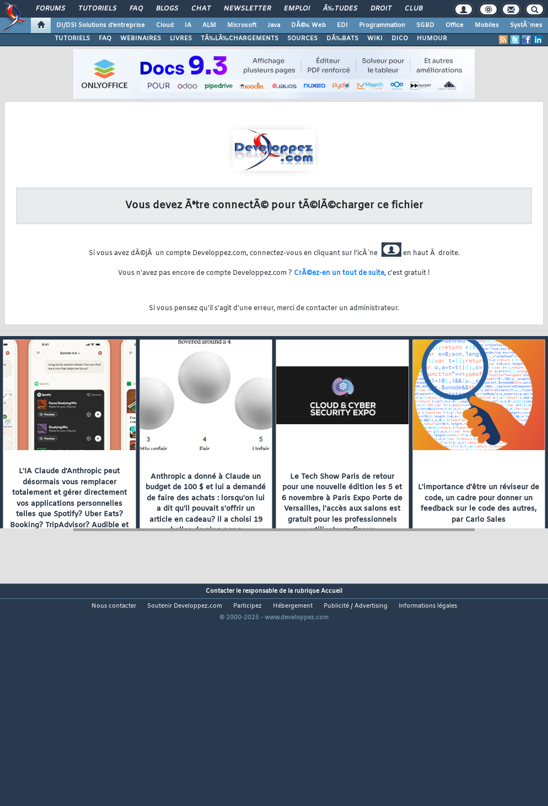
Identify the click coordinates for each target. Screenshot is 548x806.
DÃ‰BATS (342, 38)
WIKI (375, 38)
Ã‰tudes (340, 8)
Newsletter (247, 8)
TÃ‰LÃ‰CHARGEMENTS (239, 38)
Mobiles (487, 25)
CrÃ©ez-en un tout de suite (339, 273)
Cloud (165, 25)
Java (273, 25)
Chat (201, 8)
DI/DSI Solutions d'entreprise (100, 25)
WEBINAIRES (140, 38)
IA (188, 25)
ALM (209, 25)
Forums (50, 8)
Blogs (167, 8)
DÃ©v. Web (308, 25)
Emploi (297, 8)
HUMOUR (432, 38)
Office (454, 25)
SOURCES (302, 38)
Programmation (382, 25)
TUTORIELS (72, 38)
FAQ (136, 8)
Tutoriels (97, 8)
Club (413, 8)
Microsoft (241, 25)
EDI (342, 25)
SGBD (425, 25)
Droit (381, 8)
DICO (399, 38)
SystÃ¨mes (526, 25)
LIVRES (181, 38)
